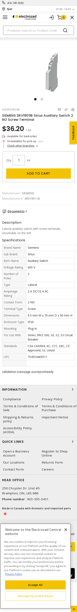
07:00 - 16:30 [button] (63, 9)
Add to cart (38, 173)
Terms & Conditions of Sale (20, 408)
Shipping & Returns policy (18, 419)
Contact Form (13, 469)
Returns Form (52, 462)
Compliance (12, 399)
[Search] (38, 30)
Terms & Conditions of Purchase (59, 408)
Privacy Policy (52, 399)
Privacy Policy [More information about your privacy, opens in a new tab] (13, 574)
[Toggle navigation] (5, 17)
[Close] (65, 529)
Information (38, 389)
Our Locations (13, 462)
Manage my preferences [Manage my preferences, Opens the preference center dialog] (35, 596)
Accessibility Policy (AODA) (17, 430)
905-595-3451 (38, 499)
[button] (35, 99)
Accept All (35, 585)
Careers (48, 469)
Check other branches (20, 145)
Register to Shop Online (55, 453)
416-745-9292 (15, 3)
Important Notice (55, 417)
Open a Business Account (16, 453)
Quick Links (38, 441)
